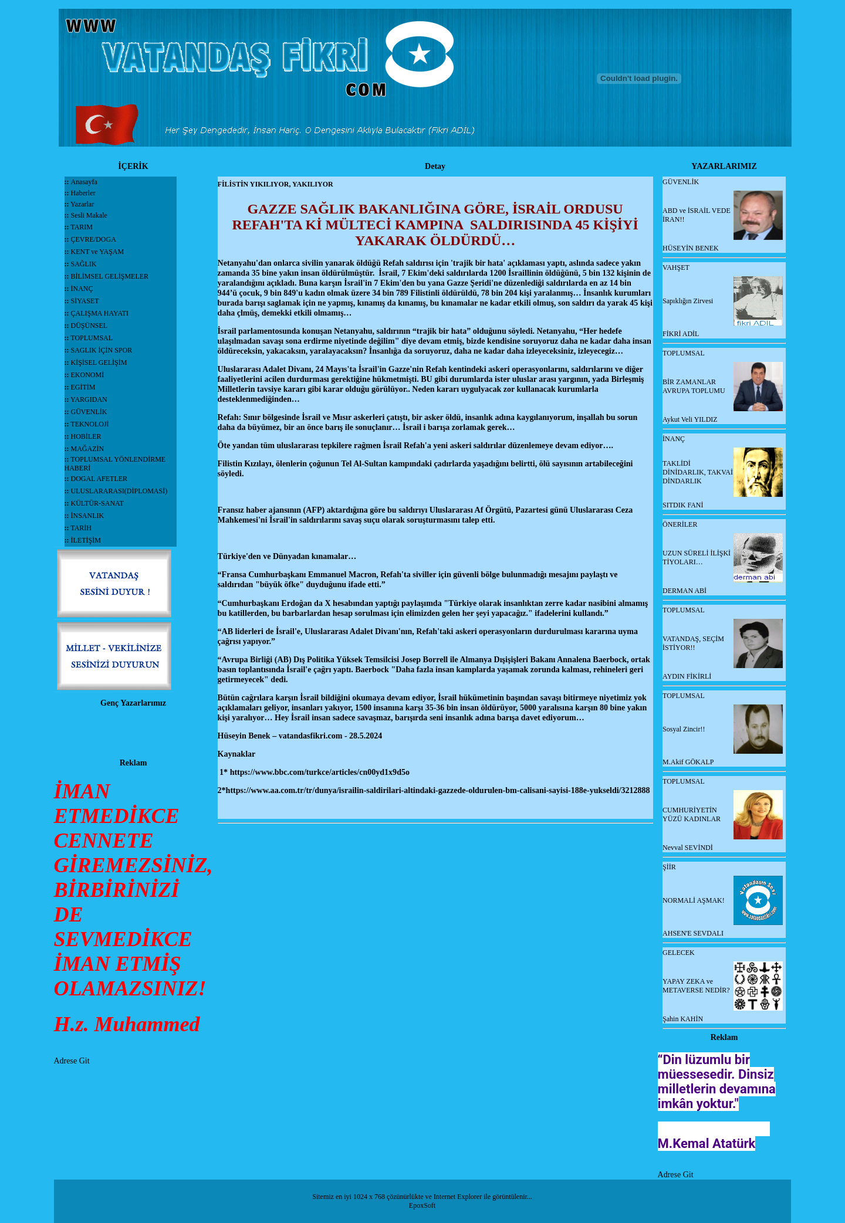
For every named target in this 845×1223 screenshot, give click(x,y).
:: (68, 182)
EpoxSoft (422, 1205)
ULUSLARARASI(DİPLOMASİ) (119, 491)
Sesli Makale (88, 215)
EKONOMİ (87, 375)
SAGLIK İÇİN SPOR (102, 350)
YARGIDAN (88, 399)
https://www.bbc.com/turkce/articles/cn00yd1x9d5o (320, 772)
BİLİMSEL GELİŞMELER (110, 276)
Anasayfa (84, 182)
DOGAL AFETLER (99, 479)
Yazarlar (81, 204)
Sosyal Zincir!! (684, 729)
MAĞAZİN (87, 449)
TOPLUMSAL (91, 338)
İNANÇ (82, 288)
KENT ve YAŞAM (97, 252)
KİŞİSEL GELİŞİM (99, 362)
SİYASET (85, 301)
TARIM (81, 227)
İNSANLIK (87, 515)
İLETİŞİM (86, 540)
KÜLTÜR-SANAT (97, 503)
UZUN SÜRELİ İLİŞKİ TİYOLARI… (697, 557)
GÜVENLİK (89, 412)
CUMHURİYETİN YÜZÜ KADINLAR (692, 814)
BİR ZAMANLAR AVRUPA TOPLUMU (694, 386)
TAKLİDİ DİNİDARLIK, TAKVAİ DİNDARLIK (698, 472)
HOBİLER (86, 436)
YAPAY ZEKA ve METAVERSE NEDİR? (696, 985)
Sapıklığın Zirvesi (688, 301)
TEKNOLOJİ (89, 424)
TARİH (81, 528)
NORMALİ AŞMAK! (694, 900)
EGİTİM (83, 387)
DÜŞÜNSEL (89, 325)
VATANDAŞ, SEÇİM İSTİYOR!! (693, 643)
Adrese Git (72, 1060)
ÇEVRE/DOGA (93, 239)
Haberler (82, 193)
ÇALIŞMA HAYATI (100, 313)
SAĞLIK (84, 264)
